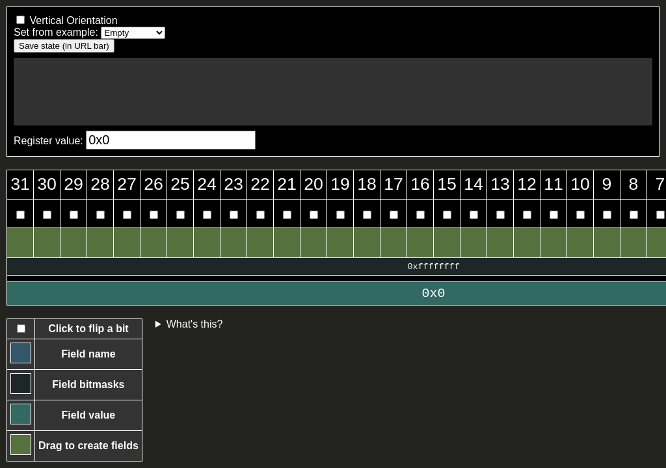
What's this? (194, 324)
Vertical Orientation (73, 20)
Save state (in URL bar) (64, 46)
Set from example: (56, 32)
